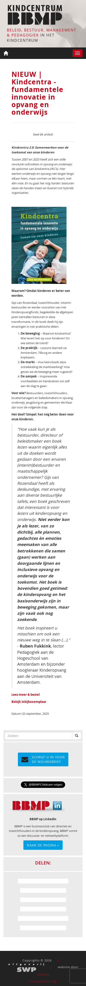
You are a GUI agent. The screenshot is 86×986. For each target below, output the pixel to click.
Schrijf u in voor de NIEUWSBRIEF (43, 759)
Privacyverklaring (43, 981)
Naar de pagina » (43, 845)
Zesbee (42, 974)
